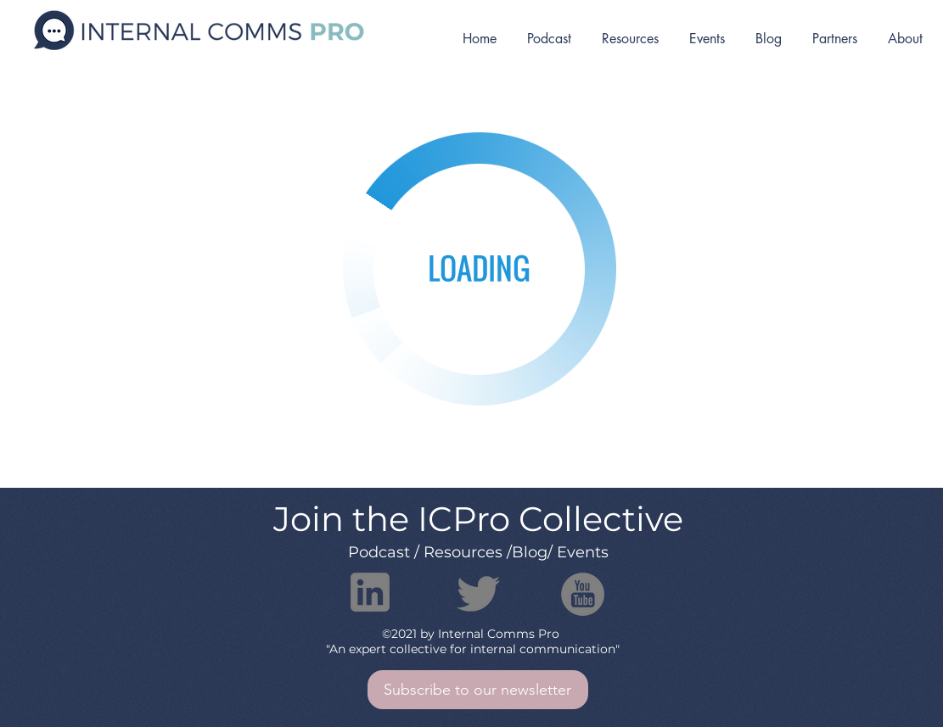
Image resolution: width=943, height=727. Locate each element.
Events (583, 552)
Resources (463, 552)
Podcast (379, 552)
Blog (529, 552)
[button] (478, 689)
